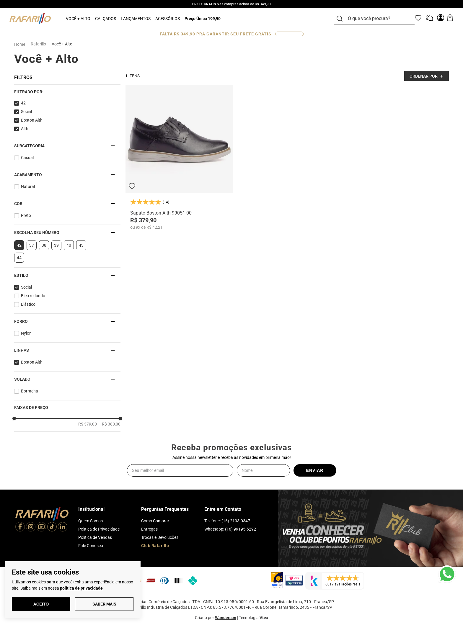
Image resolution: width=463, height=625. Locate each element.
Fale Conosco (90, 545)
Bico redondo (33, 295)
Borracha (29, 391)
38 (44, 245)
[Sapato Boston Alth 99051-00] (179, 157)
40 (68, 245)
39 (56, 245)
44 (19, 257)
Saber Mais (104, 604)
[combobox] (377, 18)
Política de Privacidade (99, 529)
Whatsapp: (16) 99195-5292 (230, 529)
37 (31, 245)
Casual (27, 157)
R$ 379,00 (87, 424)
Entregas (149, 529)
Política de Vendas (95, 537)
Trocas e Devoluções (159, 537)
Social (26, 111)
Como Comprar (155, 520)
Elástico (28, 304)
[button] (67, 91)
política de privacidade (81, 588)
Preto (26, 215)
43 (81, 245)
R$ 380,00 (109, 424)
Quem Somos (90, 520)
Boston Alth (32, 120)
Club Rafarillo (155, 545)
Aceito (41, 604)
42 (23, 103)
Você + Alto (62, 44)
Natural (28, 186)
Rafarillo (38, 44)
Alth (24, 128)
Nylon (26, 333)
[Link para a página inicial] (20, 44)
